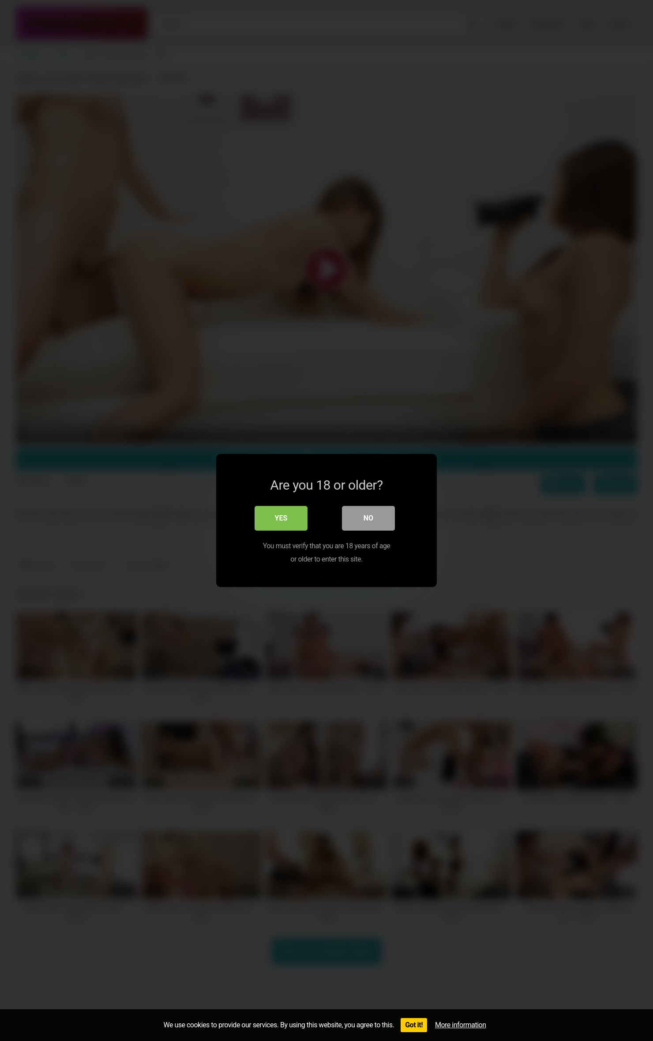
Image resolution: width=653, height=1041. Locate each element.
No (368, 518)
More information (460, 1025)
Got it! (414, 1025)
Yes (281, 518)
